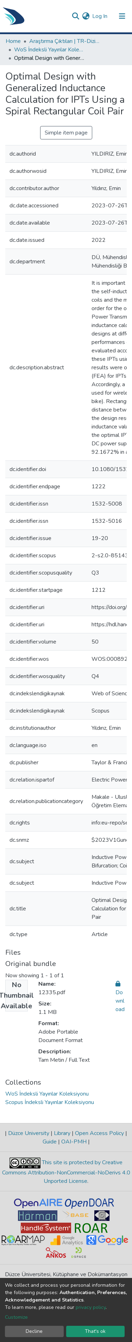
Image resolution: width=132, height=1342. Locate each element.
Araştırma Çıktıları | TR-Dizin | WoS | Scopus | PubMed (64, 41)
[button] (85, 16)
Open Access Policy (99, 1133)
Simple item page (66, 133)
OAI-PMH (74, 1142)
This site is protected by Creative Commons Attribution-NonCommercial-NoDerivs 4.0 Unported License (66, 1172)
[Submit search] (75, 16)
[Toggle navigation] (122, 16)
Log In (100, 16)
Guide (50, 1142)
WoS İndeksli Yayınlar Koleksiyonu (49, 50)
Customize (16, 1317)
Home (13, 41)
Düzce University (29, 1133)
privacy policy (91, 1307)
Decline (34, 1331)
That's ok (95, 1331)
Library (62, 1133)
